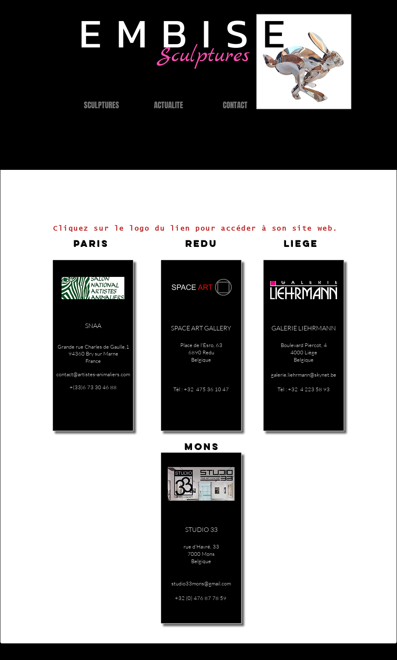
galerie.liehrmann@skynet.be (303, 374)
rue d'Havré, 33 (201, 546)
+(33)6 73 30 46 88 (93, 387)
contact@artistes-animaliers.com (93, 374)
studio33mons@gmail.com (201, 583)
